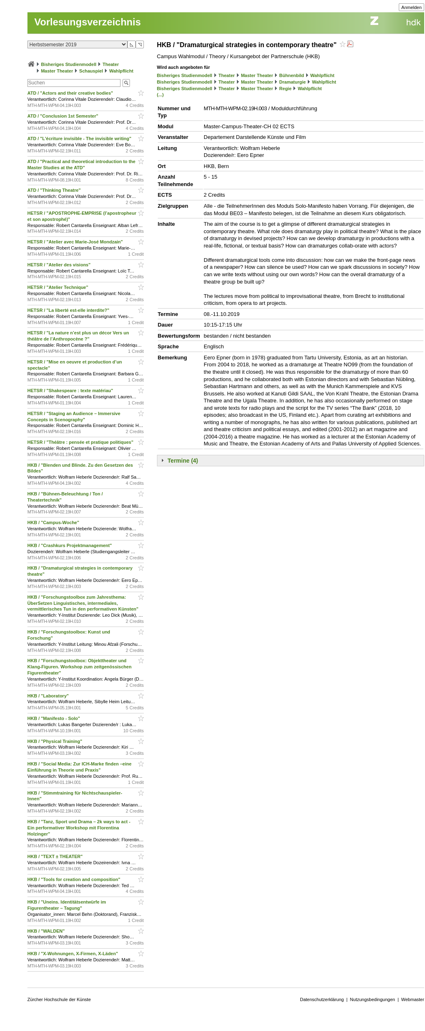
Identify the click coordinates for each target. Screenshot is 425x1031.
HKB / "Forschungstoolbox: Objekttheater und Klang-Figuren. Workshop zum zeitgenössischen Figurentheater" (79, 666)
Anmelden (411, 7)
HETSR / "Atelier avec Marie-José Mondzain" (75, 241)
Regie (285, 88)
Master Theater (57, 70)
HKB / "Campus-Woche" (53, 522)
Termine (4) (183, 460)
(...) (160, 94)
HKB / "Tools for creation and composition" (74, 879)
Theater (110, 64)
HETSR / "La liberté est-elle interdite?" (69, 310)
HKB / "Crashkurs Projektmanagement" (70, 545)
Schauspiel (91, 70)
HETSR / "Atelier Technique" (58, 287)
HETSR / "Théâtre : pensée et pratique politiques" (81, 442)
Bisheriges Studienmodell (68, 64)
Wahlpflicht (121, 70)
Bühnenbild (291, 75)
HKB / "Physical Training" (55, 741)
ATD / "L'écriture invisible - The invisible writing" (80, 138)
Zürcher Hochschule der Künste (59, 999)
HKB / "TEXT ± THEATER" (55, 856)
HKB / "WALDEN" (46, 931)
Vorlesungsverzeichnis (87, 21)
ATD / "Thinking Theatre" (54, 190)
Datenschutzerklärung (322, 999)
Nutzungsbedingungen (372, 999)
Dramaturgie (292, 81)
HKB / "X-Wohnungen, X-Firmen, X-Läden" (73, 953)
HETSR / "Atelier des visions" (59, 264)
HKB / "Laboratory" (48, 695)
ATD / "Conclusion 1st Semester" (63, 116)
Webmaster (412, 999)
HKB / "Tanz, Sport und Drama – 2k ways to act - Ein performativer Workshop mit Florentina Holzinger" (78, 827)
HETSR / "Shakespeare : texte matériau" (70, 390)
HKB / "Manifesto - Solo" (54, 718)
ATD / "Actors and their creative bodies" (70, 93)
